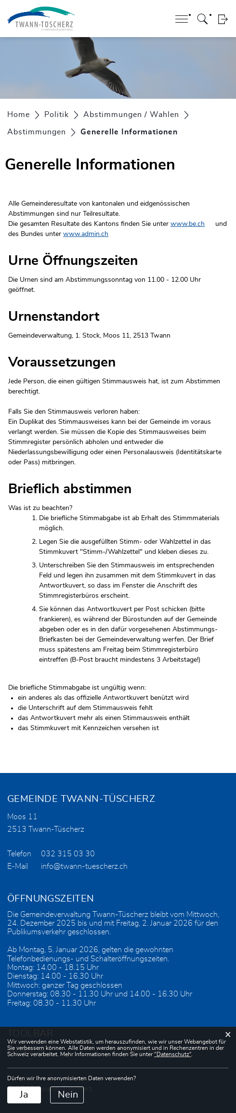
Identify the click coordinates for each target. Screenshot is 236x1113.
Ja (24, 1095)
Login (223, 19)
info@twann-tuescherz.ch (84, 866)
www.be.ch (187, 224)
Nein (68, 1095)
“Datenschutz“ (172, 1054)
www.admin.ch (85, 234)
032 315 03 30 (68, 854)
